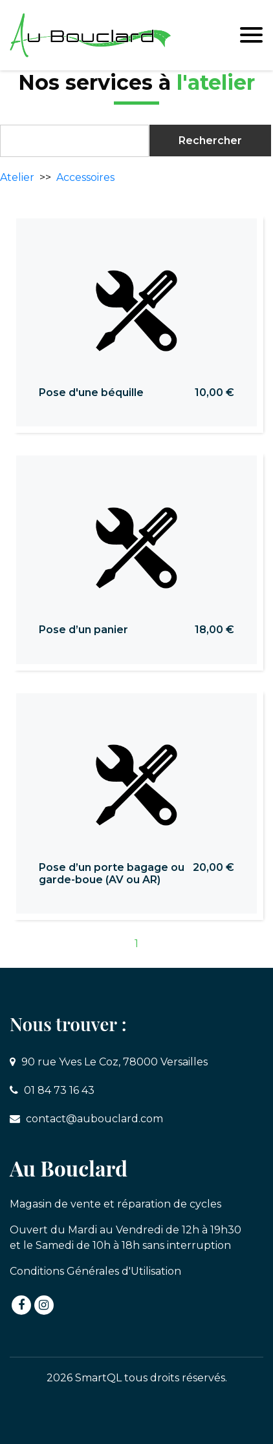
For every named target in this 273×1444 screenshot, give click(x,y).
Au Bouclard (68, 1168)
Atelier (17, 177)
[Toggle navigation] (251, 34)
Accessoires (85, 177)
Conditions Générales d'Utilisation (95, 1271)
